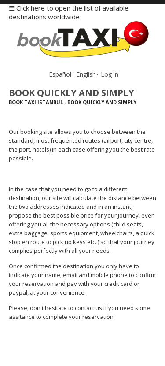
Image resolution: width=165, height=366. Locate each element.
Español (60, 74)
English (86, 74)
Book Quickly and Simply (71, 93)
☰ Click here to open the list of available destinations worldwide (68, 12)
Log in (109, 74)
